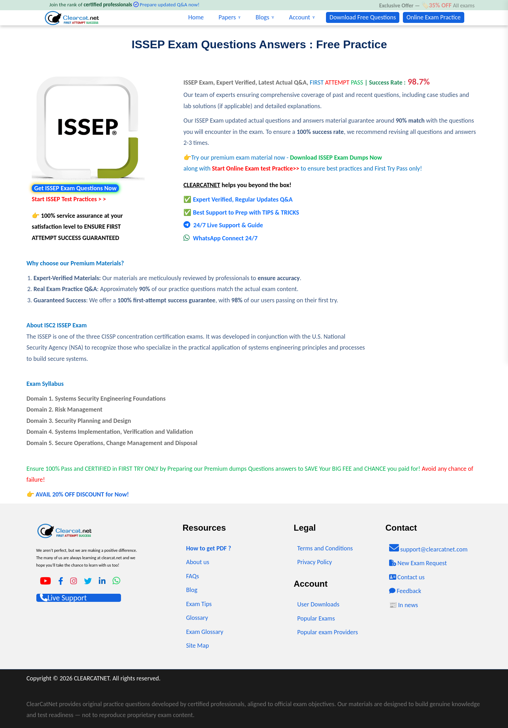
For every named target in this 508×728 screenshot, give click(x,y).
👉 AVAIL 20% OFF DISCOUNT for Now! (77, 494)
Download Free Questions (362, 17)
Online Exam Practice (433, 17)
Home (196, 17)
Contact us (407, 577)
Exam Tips (199, 604)
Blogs (262, 17)
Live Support (63, 598)
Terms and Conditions (325, 548)
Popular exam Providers (327, 632)
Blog (192, 590)
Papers (227, 17)
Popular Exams (316, 618)
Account (299, 17)
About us (197, 562)
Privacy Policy (314, 562)
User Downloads (318, 604)
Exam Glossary (205, 632)
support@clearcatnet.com (428, 548)
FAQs (192, 576)
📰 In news (403, 605)
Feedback (405, 591)
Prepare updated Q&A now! (169, 4)
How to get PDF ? (208, 548)
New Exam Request (418, 563)
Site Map (197, 645)
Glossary (197, 618)
